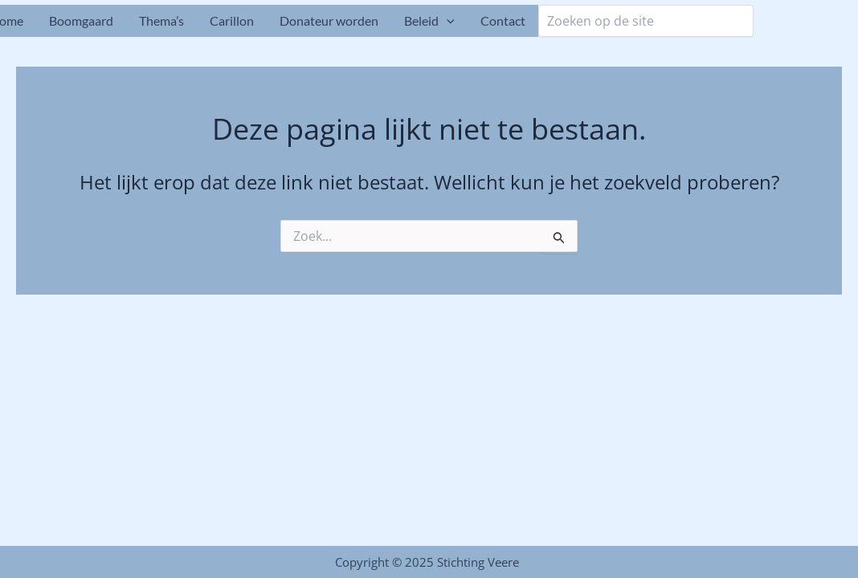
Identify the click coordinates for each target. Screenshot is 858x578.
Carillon (232, 20)
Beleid (429, 21)
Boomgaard (81, 20)
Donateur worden (329, 20)
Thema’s (161, 20)
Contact (502, 20)
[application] (447, 21)
